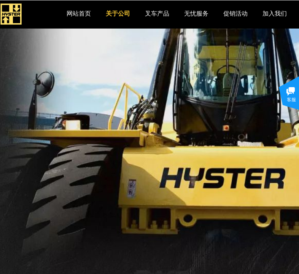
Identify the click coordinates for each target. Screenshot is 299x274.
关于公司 (118, 13)
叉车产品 (157, 13)
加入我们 (274, 13)
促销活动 (235, 13)
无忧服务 (196, 13)
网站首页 (79, 13)
